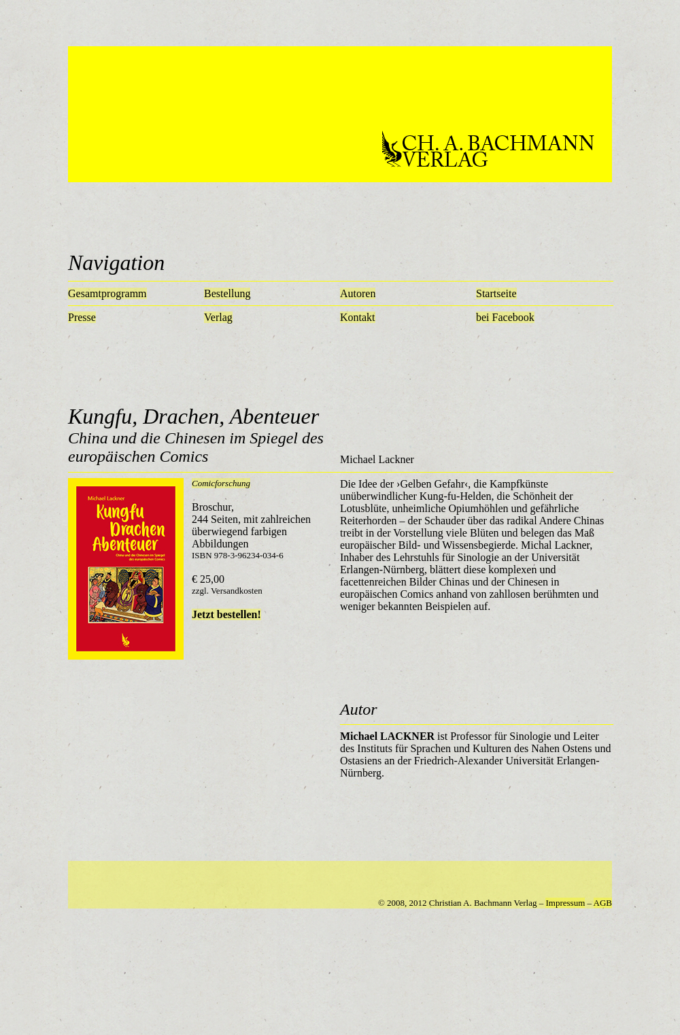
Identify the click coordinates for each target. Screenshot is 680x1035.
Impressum (565, 903)
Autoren (357, 293)
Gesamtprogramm (107, 293)
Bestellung (227, 293)
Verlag (218, 317)
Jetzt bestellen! (226, 614)
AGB (603, 903)
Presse (82, 317)
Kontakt (357, 317)
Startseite (496, 293)
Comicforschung (221, 483)
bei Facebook (505, 317)
